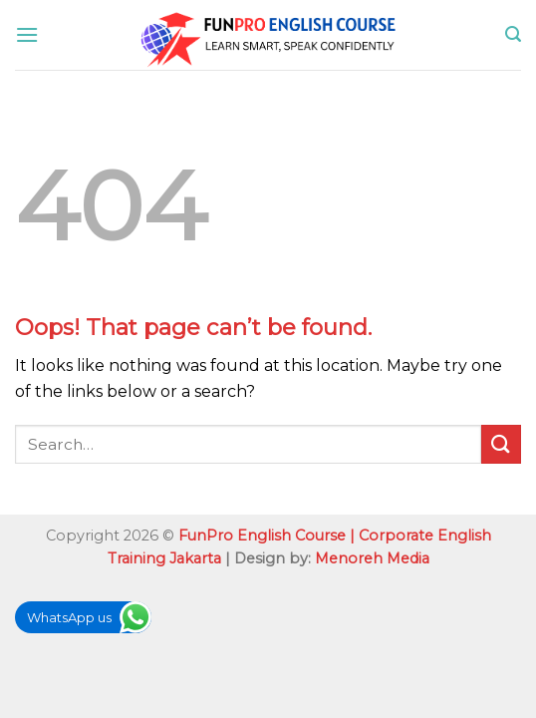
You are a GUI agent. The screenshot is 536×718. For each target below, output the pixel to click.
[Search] (513, 34)
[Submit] (501, 444)
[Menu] (27, 34)
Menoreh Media (372, 558)
